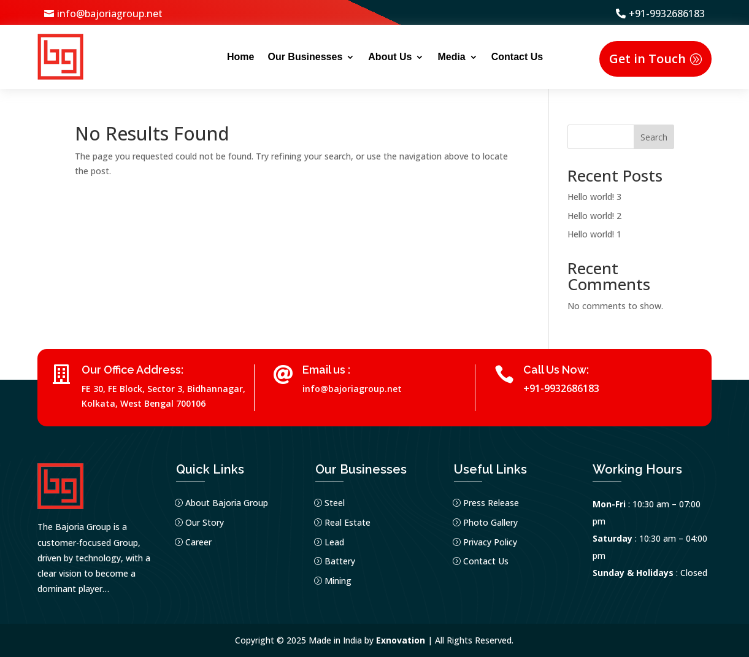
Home (240, 57)
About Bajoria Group (226, 503)
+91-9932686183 (667, 13)
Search (653, 137)
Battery (340, 561)
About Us (390, 57)
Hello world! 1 (594, 234)
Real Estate (348, 522)
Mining (338, 580)
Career (198, 542)
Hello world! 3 (594, 196)
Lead (334, 542)
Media (451, 57)
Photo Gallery (490, 522)
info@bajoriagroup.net (110, 13)
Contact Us (517, 57)
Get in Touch (647, 58)
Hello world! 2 (594, 215)
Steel (335, 503)
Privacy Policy (490, 542)
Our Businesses (304, 57)
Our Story (204, 522)
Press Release (491, 503)
